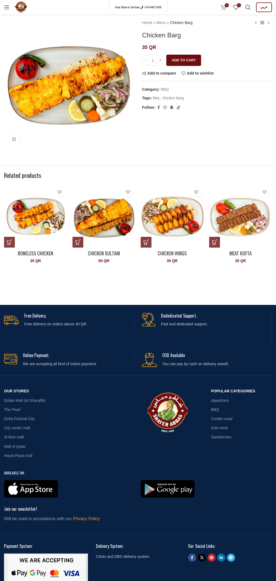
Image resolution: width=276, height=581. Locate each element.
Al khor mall (14, 437)
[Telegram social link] (231, 558)
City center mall (17, 428)
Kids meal (219, 428)
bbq (156, 98)
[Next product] (268, 23)
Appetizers (220, 400)
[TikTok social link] (178, 107)
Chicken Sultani (104, 253)
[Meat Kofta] (240, 216)
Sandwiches (221, 437)
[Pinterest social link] (212, 558)
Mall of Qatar (15, 446)
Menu (161, 22)
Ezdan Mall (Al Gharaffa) (24, 400)
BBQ (165, 89)
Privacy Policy (86, 518)
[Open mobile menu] (6, 7)
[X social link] (202, 558)
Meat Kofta (240, 253)
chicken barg (173, 98)
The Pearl (12, 409)
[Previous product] (256, 23)
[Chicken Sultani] (104, 216)
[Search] (248, 7)
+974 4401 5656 (152, 7)
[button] (9, 242)
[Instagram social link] (165, 107)
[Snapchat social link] (171, 107)
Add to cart (184, 60)
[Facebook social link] (158, 107)
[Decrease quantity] (145, 60)
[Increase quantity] (160, 60)
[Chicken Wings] (172, 216)
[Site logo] (21, 7)
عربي (264, 7)
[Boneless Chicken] (35, 216)
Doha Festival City (19, 419)
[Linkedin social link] (221, 558)
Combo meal (221, 419)
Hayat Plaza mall (18, 455)
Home (147, 22)
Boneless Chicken (35, 253)
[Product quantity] (153, 60)
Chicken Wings (172, 253)
